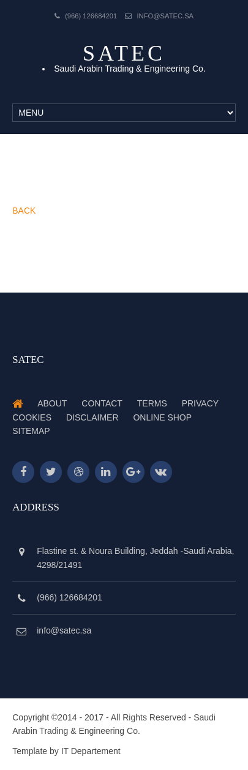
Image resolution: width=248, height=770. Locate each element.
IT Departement (91, 751)
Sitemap (31, 431)
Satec (124, 53)
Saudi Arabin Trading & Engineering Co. (130, 68)
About (52, 403)
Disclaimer (92, 417)
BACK (24, 210)
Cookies (31, 417)
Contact (101, 403)
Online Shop (162, 417)
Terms (152, 403)
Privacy (200, 403)
